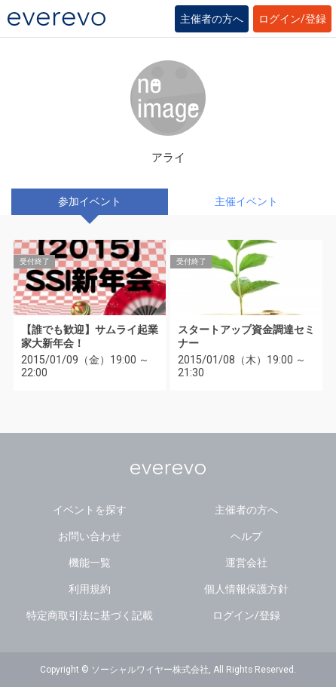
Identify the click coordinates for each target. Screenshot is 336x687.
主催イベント (246, 201)
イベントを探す (90, 510)
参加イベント (89, 201)
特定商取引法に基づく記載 (89, 615)
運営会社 (246, 563)
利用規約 (90, 589)
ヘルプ (246, 536)
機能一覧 (90, 563)
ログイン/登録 (292, 19)
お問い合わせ (89, 536)
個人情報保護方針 (246, 589)
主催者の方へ (211, 19)
